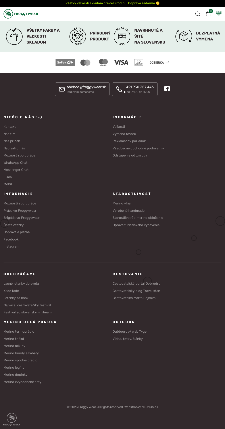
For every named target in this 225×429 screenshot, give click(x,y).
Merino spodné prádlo (20, 360)
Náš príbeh (12, 141)
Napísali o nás (14, 148)
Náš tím (9, 134)
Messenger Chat (16, 170)
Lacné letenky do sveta (21, 284)
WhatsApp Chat (15, 163)
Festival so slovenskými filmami (28, 312)
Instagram (11, 246)
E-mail (8, 177)
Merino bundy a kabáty (21, 353)
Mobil (8, 184)
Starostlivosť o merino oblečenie (138, 218)
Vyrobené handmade (128, 211)
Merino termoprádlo (19, 332)
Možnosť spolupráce (19, 155)
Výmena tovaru (124, 134)
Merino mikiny (14, 346)
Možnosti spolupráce (20, 203)
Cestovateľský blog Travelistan (136, 291)
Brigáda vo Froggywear (22, 218)
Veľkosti (119, 127)
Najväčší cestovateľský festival (27, 305)
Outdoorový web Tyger (130, 332)
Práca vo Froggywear (20, 211)
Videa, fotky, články (128, 339)
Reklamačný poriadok (129, 141)
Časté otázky (14, 225)
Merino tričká (14, 339)
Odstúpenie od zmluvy (130, 155)
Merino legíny (14, 368)
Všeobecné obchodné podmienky (138, 148)
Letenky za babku (17, 298)
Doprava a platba (17, 232)
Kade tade (11, 291)
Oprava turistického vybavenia (136, 225)
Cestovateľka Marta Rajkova (134, 298)
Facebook (11, 239)
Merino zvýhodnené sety (22, 382)
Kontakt (10, 127)
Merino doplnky (15, 375)
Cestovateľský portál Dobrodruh (137, 284)
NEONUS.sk (150, 407)
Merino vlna (122, 203)
